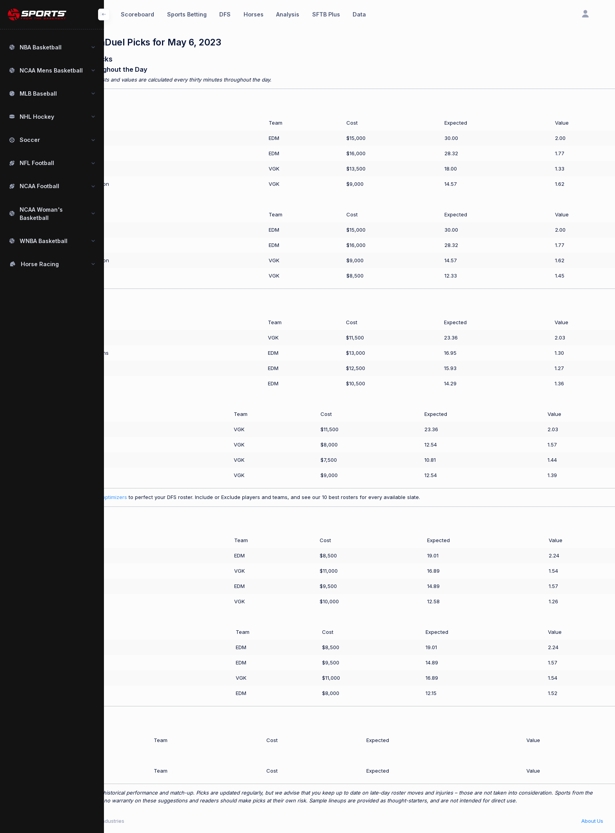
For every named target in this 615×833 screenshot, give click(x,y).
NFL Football (37, 163)
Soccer (30, 139)
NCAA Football (39, 186)
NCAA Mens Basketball (51, 70)
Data (359, 14)
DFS (225, 14)
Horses (254, 14)
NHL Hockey (37, 116)
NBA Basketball (41, 47)
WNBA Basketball (43, 241)
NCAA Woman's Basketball (41, 213)
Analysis (287, 14)
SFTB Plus (326, 14)
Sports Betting (187, 14)
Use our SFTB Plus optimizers (140, 497)
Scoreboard (137, 14)
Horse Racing (40, 264)
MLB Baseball (38, 93)
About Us (592, 821)
